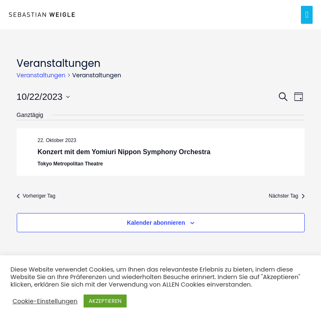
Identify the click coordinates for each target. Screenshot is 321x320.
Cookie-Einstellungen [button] (45, 301)
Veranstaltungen (41, 75)
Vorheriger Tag (36, 196)
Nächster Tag (286, 196)
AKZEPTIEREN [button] (105, 301)
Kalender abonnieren (156, 222)
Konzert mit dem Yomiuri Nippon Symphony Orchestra (124, 151)
